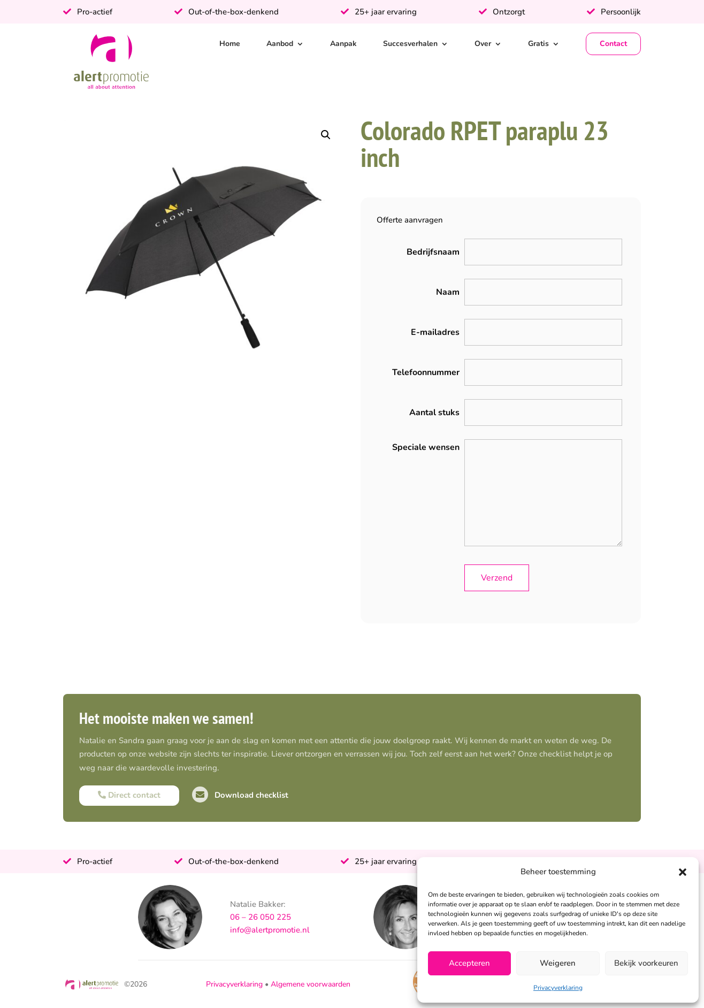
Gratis (538, 44)
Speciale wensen (426, 447)
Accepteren (469, 963)
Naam (448, 292)
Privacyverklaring (558, 987)
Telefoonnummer (426, 372)
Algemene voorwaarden (310, 984)
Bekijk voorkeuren (646, 963)
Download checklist (240, 795)
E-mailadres (435, 332)
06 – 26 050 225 (260, 917)
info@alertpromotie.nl (270, 930)
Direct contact (129, 795)
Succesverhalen (410, 44)
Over (483, 44)
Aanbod (279, 44)
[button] (682, 872)
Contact (613, 44)
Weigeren (558, 963)
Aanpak (343, 44)
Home (229, 44)
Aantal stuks (434, 412)
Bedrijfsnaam (433, 252)
